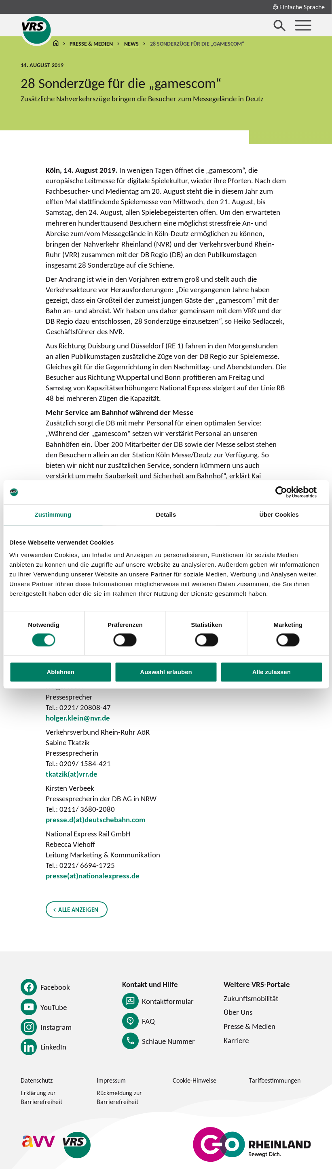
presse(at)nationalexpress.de (93, 875)
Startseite (56, 43)
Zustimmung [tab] (52, 514)
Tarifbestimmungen (274, 1080)
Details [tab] (166, 514)
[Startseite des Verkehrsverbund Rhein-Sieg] (37, 30)
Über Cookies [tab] (279, 514)
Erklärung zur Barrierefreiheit (41, 1097)
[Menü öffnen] (303, 25)
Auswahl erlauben (166, 672)
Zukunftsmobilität (251, 998)
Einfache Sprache (298, 7)
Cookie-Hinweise (194, 1080)
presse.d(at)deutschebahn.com (95, 819)
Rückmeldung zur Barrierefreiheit (119, 1097)
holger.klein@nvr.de (78, 718)
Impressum (111, 1080)
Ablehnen (60, 672)
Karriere (236, 1040)
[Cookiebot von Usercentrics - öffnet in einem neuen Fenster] (287, 492)
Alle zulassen (271, 672)
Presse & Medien (91, 43)
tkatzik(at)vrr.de (71, 774)
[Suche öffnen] (279, 25)
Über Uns (238, 1012)
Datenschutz (37, 1080)
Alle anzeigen (79, 909)
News (131, 43)
